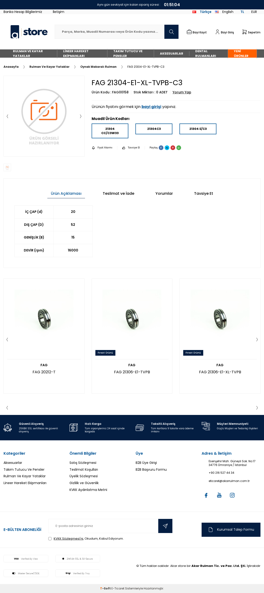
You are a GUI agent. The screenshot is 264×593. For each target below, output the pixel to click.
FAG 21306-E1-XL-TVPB (220, 372)
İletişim (58, 11)
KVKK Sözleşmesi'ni (68, 538)
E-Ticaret (117, 588)
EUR (254, 11)
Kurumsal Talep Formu (231, 530)
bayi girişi (151, 106)
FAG (44, 365)
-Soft (105, 588)
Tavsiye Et (131, 148)
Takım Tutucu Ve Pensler (127, 53)
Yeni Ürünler (241, 53)
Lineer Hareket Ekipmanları (76, 53)
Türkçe (201, 11)
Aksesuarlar (171, 53)
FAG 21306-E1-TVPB (132, 372)
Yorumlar (164, 193)
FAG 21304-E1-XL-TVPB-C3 (145, 67)
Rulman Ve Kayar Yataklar (28, 53)
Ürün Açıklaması (66, 193)
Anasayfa (11, 67)
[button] (7, 116)
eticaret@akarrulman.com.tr (229, 481)
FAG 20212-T (44, 372)
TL (242, 11)
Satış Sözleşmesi (82, 462)
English (224, 11)
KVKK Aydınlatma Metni (88, 489)
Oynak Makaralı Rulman (98, 67)
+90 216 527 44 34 (221, 473)
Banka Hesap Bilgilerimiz (23, 11)
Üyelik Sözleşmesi (83, 476)
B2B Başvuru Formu (151, 469)
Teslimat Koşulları (83, 469)
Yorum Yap (182, 92)
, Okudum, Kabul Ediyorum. (86, 539)
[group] (44, 116)
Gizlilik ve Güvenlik (84, 483)
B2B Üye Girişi (146, 462)
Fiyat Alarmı (102, 148)
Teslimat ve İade (118, 193)
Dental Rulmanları (205, 53)
